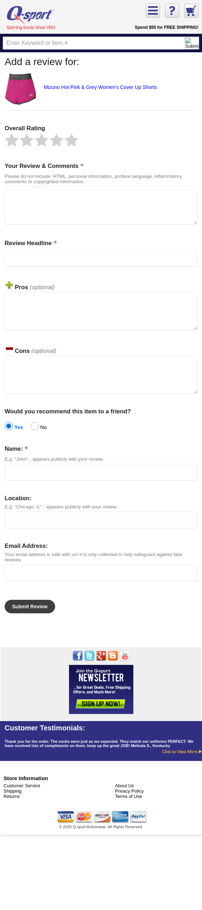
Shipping (13, 807)
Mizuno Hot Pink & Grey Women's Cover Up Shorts (100, 87)
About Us (124, 801)
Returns (12, 812)
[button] (12, 140)
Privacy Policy (129, 807)
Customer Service (22, 801)
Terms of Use (128, 812)
